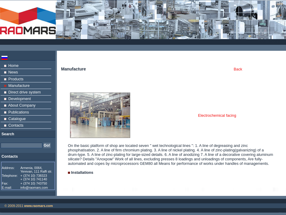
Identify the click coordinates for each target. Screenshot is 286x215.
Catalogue (15, 118)
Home (11, 65)
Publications (16, 112)
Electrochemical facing (217, 115)
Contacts (14, 125)
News (11, 72)
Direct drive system (22, 92)
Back (238, 69)
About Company (19, 105)
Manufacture (16, 85)
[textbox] (21, 145)
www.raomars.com (38, 206)
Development (17, 98)
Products (14, 79)
